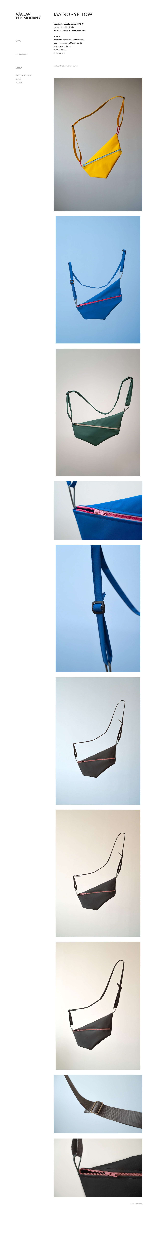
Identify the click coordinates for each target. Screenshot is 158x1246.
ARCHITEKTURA (23, 75)
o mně (18, 78)
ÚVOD (18, 41)
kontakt (19, 82)
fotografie (21, 54)
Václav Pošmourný (28, 16)
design (19, 68)
